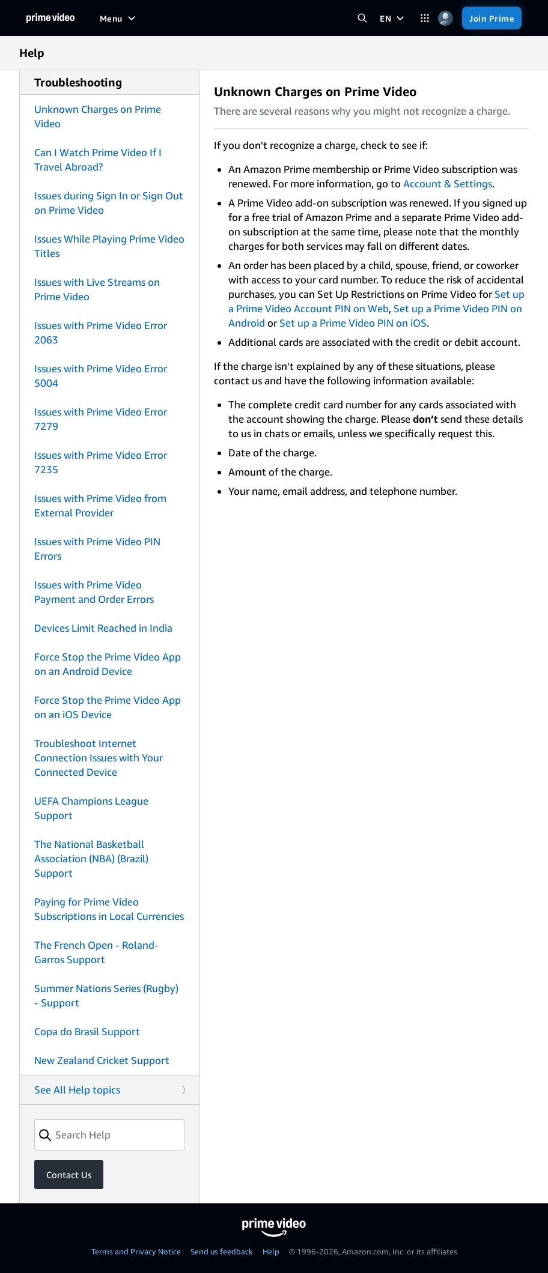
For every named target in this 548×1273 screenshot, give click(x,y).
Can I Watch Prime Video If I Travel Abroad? (98, 159)
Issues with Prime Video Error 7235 (100, 462)
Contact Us (68, 1174)
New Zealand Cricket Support (101, 1060)
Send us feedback (221, 1251)
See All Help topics (77, 1089)
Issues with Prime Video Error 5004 (100, 375)
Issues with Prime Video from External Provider (100, 505)
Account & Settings (447, 183)
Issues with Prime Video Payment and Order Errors (94, 591)
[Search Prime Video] (362, 18)
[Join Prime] (492, 18)
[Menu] (119, 18)
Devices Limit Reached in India (103, 627)
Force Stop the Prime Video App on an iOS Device (107, 707)
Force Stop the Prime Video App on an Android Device (107, 663)
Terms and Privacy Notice (136, 1251)
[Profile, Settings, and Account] (445, 18)
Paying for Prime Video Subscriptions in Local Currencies (109, 908)
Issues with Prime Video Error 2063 (100, 332)
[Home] (50, 18)
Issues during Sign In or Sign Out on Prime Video (108, 202)
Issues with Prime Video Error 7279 (100, 418)
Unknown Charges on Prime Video (97, 116)
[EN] (393, 18)
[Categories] (424, 18)
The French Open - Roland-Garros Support (96, 952)
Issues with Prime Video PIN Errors (97, 548)
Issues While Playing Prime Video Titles (109, 245)
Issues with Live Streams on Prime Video (97, 289)
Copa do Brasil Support (87, 1031)
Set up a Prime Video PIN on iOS (353, 322)
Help (271, 1251)
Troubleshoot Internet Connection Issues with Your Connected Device (98, 757)
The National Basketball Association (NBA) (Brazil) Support (91, 858)
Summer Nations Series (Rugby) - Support (106, 995)
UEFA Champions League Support (91, 807)
